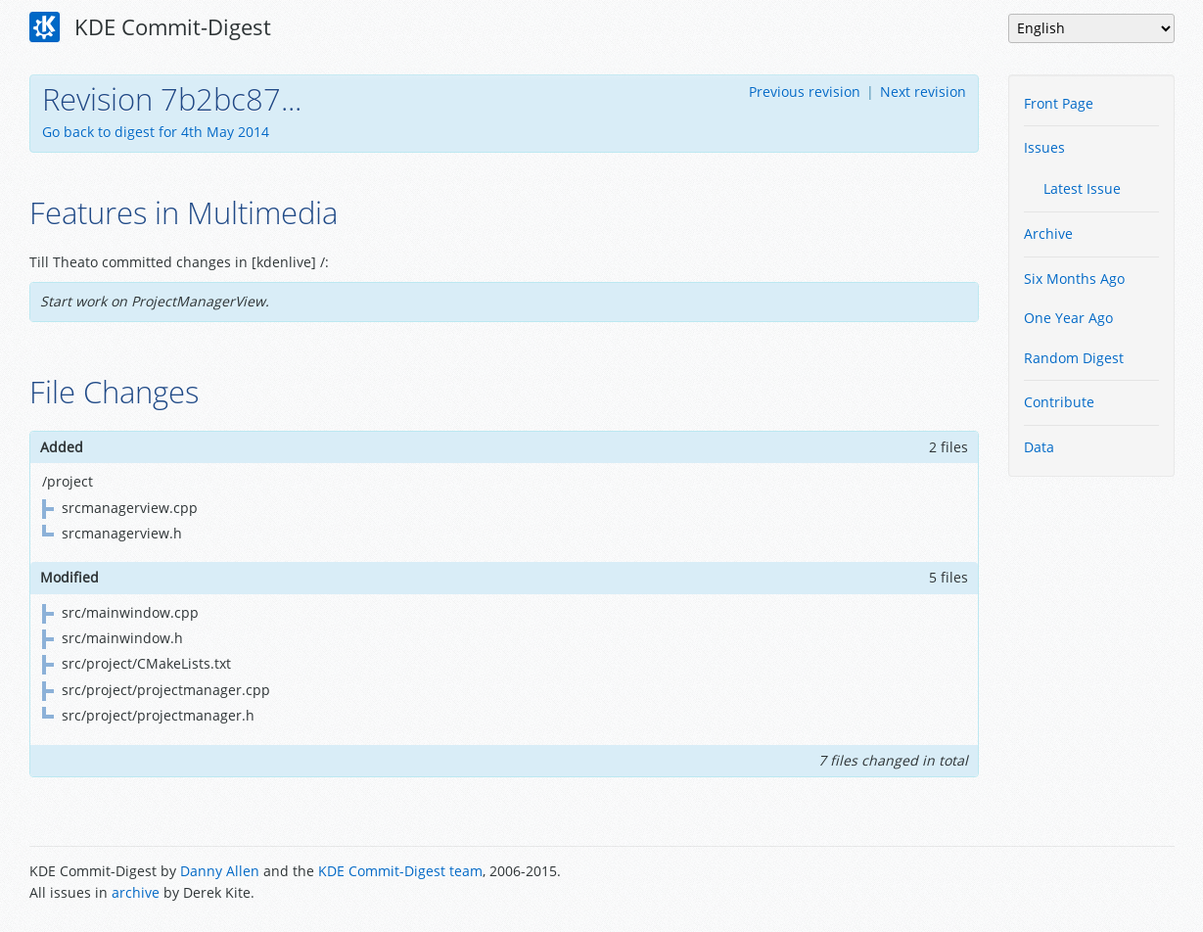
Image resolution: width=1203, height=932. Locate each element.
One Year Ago (1068, 317)
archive (136, 892)
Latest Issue (1082, 188)
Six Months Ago (1074, 278)
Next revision (923, 91)
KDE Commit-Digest (150, 27)
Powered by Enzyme (1100, 884)
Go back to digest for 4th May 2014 (155, 131)
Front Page (1058, 103)
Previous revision (804, 91)
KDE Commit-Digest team (400, 871)
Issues (1044, 147)
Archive (1048, 233)
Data (1039, 447)
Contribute (1059, 402)
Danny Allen (219, 871)
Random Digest (1074, 358)
